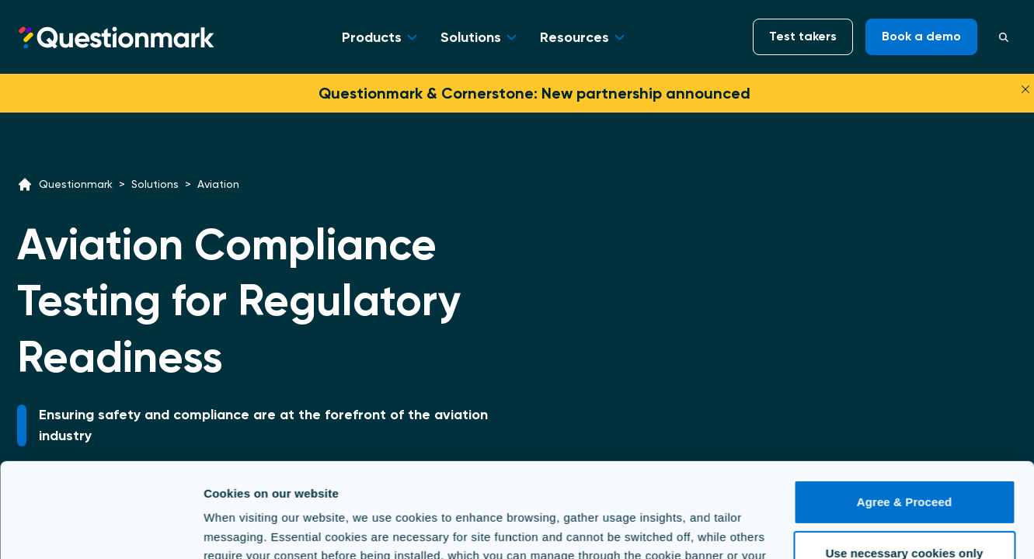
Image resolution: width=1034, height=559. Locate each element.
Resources (574, 37)
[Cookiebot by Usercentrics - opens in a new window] (101, 528)
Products (372, 37)
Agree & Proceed (904, 413)
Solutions (470, 37)
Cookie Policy (612, 485)
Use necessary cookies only (905, 463)
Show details (240, 528)
